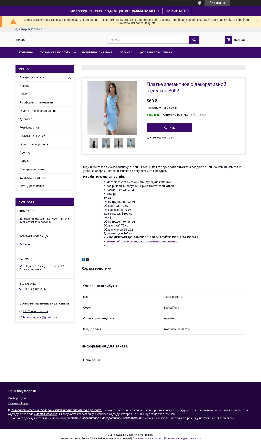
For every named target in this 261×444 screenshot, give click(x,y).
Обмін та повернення (34, 144)
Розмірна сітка (29, 127)
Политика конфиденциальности (182, 438)
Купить (169, 127)
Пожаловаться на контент (147, 438)
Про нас (126, 52)
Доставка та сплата (156, 52)
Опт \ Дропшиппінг (32, 186)
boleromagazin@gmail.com (40, 317)
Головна (26, 52)
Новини (25, 85)
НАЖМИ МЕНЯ (177, 11)
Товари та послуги (55, 52)
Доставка (26, 119)
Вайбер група (17, 398)
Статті (24, 94)
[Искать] (194, 40)
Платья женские (45, 414)
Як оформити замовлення (37, 102)
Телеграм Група (18, 403)
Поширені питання (97, 52)
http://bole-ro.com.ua (35, 311)
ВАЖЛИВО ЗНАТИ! (32, 135)
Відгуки (24, 161)
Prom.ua (148, 434)
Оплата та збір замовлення (38, 110)
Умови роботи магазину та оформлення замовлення (142, 241)
